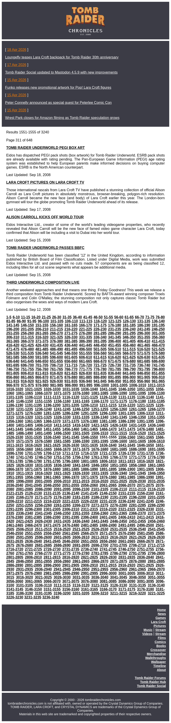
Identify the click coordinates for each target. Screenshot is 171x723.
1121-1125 (89, 397)
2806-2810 (33, 557)
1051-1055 (145, 389)
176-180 (114, 325)
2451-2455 (137, 521)
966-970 (12, 385)
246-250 (158, 329)
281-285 (100, 333)
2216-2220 (52, 501)
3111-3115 (62, 585)
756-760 (42, 369)
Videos (147, 634)
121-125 (114, 321)
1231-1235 (24, 409)
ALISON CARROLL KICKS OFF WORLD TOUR (45, 217)
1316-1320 (24, 417)
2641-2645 (52, 541)
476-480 (27, 349)
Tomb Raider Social (151, 686)
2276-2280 (118, 505)
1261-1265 (137, 409)
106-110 (71, 321)
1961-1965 (52, 477)
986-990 (71, 385)
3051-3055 (156, 577)
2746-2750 (126, 549)
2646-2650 (70, 541)
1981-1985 (126, 477)
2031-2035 (156, 481)
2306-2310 (70, 509)
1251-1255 (99, 409)
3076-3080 (89, 581)
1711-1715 (70, 453)
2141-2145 (89, 493)
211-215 (56, 329)
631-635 (158, 357)
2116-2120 (156, 489)
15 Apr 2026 (16, 80)
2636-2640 (33, 541)
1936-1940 (118, 473)
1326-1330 (62, 417)
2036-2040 (14, 485)
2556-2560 (52, 533)
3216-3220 (137, 593)
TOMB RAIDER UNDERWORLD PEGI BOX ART (45, 148)
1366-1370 (52, 421)
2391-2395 (70, 517)
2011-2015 (81, 481)
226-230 (100, 329)
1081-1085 (99, 393)
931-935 (70, 381)
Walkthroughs (155, 658)
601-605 (70, 357)
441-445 (85, 345)
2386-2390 (52, 517)
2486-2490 (108, 525)
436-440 (70, 345)
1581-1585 (62, 441)
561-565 (114, 353)
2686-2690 (62, 545)
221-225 (85, 329)
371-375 (42, 341)
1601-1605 (137, 441)
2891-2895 (33, 565)
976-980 (42, 385)
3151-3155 (52, 589)
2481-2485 (89, 525)
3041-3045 (118, 577)
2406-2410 (126, 517)
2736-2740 (89, 549)
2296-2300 (33, 509)
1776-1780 (156, 457)
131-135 (143, 321)
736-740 (143, 365)
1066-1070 (43, 393)
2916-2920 (126, 565)
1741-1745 (24, 457)
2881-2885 (156, 561)
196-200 (12, 329)
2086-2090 (43, 489)
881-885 (85, 377)
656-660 (70, 361)
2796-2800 (156, 553)
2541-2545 (156, 529)
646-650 (42, 361)
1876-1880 (52, 469)
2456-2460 (156, 521)
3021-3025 (43, 577)
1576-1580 (43, 441)
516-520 (143, 349)
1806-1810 (108, 461)
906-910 (158, 377)
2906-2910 (89, 565)
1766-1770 (118, 457)
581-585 (12, 357)
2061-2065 (108, 485)
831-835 (100, 373)
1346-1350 (137, 417)
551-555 (85, 353)
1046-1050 (126, 389)
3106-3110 (43, 585)
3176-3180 (145, 589)
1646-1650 (145, 445)
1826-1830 (24, 465)
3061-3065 (33, 581)
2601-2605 (62, 537)
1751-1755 (62, 457)
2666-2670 (145, 541)
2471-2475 (52, 525)
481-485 (42, 349)
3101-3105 (24, 585)
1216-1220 (126, 405)
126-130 (129, 321)
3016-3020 (24, 577)
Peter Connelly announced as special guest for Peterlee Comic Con (58, 102)
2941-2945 (62, 569)
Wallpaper (158, 662)
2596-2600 (43, 537)
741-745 (158, 365)
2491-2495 (126, 525)
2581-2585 (145, 533)
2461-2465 (14, 525)
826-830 (85, 373)
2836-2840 (145, 557)
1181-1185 (156, 401)
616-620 (114, 357)
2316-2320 (108, 509)
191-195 (158, 325)
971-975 (27, 385)
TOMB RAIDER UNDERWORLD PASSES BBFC (45, 248)
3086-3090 (126, 581)
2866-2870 (99, 561)
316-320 (42, 337)
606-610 (85, 357)
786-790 (129, 369)
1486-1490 (24, 433)
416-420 (12, 345)
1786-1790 (33, 461)
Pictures (160, 626)
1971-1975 (89, 477)
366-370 (27, 341)
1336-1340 (99, 417)
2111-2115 (137, 489)
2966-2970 (156, 569)
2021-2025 (118, 481)
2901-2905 (70, 565)
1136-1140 (145, 397)
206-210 (42, 329)
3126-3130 (118, 585)
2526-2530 (99, 529)
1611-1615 (14, 445)
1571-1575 (24, 441)
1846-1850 (99, 465)
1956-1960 (33, 477)
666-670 (100, 361)
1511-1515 (118, 433)
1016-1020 (14, 389)
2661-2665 (126, 541)
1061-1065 (24, 393)
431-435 (56, 345)
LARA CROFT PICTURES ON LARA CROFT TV (45, 182)
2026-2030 (137, 481)
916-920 (27, 381)
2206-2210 (14, 501)
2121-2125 (14, 493)
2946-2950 (81, 569)
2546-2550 (14, 533)
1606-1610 (156, 441)
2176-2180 (62, 497)
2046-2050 (52, 485)
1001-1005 (119, 385)
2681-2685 (43, 545)
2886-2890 (14, 565)
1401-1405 (24, 425)
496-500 (85, 349)
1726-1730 (126, 453)
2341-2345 (43, 513)
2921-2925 (145, 565)
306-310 (12, 337)
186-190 (143, 325)
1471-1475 (126, 429)
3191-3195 (43, 593)
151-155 (42, 325)
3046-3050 (137, 577)
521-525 (158, 349)
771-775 (85, 369)
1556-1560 (126, 437)
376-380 (56, 341)
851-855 (158, 373)
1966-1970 (70, 477)
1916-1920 (43, 473)
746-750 (12, 369)
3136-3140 (156, 585)
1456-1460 (70, 429)
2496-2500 (145, 525)
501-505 (100, 349)
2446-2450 (118, 521)
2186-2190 (99, 497)
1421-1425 (99, 425)
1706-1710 (52, 453)
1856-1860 (137, 465)
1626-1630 (70, 445)
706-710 (56, 365)
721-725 (100, 365)
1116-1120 (70, 397)
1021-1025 (33, 389)
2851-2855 (43, 561)
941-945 (100, 381)
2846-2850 (24, 561)
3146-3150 (33, 589)
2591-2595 (24, 537)
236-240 (129, 329)
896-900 (129, 377)
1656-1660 (24, 449)
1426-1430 (118, 425)
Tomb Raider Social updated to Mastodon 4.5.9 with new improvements (61, 72)
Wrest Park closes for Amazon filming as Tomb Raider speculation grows (62, 118)
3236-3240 (50, 597)
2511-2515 (43, 529)
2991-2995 (89, 573)
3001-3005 (126, 573)
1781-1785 (14, 461)
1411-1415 (62, 425)
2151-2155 (126, 493)
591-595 (42, 357)
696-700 (27, 365)
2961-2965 (137, 569)
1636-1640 (108, 445)
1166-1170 (99, 401)
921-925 (42, 381)
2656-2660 (108, 541)
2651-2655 (89, 541)
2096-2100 (81, 489)
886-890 (100, 377)
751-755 (27, 369)
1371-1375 (70, 421)
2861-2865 (81, 561)
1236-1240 (43, 409)
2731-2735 (70, 549)
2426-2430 (43, 521)
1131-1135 (126, 397)
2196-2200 (137, 497)
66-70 (139, 317)
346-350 (129, 337)
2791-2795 (137, 553)
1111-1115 (52, 397)
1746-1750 (43, 457)
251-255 (12, 333)
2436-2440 (81, 521)
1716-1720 (89, 453)
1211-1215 (108, 405)
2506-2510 (24, 529)
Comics (160, 642)
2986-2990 (70, 573)
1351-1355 (156, 417)
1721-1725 (108, 453)
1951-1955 (14, 477)
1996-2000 (24, 481)
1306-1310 (145, 413)
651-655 (56, 361)
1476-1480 (145, 429)
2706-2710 (137, 545)
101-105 (56, 321)
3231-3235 (32, 597)
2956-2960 (118, 569)
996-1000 (101, 385)
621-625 (129, 357)
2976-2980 (33, 573)
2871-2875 (118, 561)
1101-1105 (14, 397)
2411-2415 (145, 517)
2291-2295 (14, 509)
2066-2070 (126, 485)
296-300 (143, 333)
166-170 (85, 325)
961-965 (158, 381)
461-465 (143, 345)
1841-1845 (81, 465)
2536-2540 (137, 529)
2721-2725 (33, 549)
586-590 (27, 357)
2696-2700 (99, 545)
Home (161, 610)
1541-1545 (70, 437)
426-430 (42, 345)
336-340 (100, 337)
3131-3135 (137, 585)
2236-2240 (126, 501)
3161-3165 (89, 589)
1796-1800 (70, 461)
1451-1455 (52, 429)
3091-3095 (145, 581)
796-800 (158, 369)
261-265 (42, 333)
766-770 (70, 369)
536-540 (42, 353)
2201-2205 (156, 497)
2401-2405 (108, 517)
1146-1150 (24, 401)
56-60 (118, 317)
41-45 (87, 317)
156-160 (56, 325)
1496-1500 (62, 433)
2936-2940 (43, 569)
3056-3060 (14, 581)
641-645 (27, 361)
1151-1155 (43, 401)
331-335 (85, 337)
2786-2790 (118, 553)
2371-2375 (156, 513)
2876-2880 (137, 561)
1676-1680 (99, 449)
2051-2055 (70, 485)
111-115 (85, 321)
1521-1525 (156, 433)
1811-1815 (126, 461)
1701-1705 (33, 453)
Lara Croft (158, 622)
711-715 (70, 365)
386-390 (85, 341)
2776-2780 (81, 553)
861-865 (27, 377)
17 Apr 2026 (16, 65)
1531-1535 (33, 437)
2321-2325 (126, 509)
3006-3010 (145, 573)
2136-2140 (70, 493)
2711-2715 (156, 545)
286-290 (114, 333)
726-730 (114, 365)
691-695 (12, 365)
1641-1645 (126, 445)
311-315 (27, 337)
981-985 (56, 385)
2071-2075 (145, 485)
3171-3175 (126, 589)
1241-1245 (62, 409)
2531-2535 (118, 529)
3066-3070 (52, 581)
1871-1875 (33, 469)
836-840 (114, 373)
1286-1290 (70, 413)
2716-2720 (14, 549)
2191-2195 (118, 497)
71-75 (150, 317)
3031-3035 (81, 577)
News (162, 614)
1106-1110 (33, 397)
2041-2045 (33, 485)
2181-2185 (81, 497)
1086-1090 (118, 393)
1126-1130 (108, 397)
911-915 (12, 381)
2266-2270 (81, 505)
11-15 (25, 317)
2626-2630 (156, 537)
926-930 (56, 381)
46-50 (98, 317)
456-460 (129, 345)
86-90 (21, 321)
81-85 (10, 321)
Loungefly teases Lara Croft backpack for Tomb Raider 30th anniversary (61, 57)
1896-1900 (126, 469)
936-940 (85, 381)
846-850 (143, 373)
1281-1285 (52, 413)
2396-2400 (89, 517)
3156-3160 (70, 589)
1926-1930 (81, 473)
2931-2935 (24, 569)
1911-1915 (24, 473)
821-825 (70, 373)
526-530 (12, 353)
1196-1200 (52, 405)
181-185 (129, 325)
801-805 (12, 373)
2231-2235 (108, 501)
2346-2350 (62, 513)
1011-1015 (156, 385)
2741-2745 (108, 549)
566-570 (129, 353)
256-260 (27, 333)
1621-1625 (52, 445)
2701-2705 (118, 545)
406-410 (143, 341)
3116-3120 (81, 585)
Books (161, 646)
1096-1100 (156, 393)
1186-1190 (14, 405)
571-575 (143, 353)
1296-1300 (108, 413)
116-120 (100, 321)
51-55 (108, 317)
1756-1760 (81, 457)
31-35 (66, 317)
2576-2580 (126, 533)
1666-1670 (62, 449)
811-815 (42, 373)
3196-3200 (62, 593)
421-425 (27, 345)
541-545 (56, 353)
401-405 (129, 341)
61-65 (129, 317)
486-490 (56, 349)
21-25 (46, 317)
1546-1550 (89, 437)
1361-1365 (33, 421)
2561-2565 (70, 533)
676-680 (129, 361)
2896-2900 (52, 565)
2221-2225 (70, 501)
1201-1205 (70, 405)
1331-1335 (81, 417)
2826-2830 (108, 557)
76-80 (160, 317)
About (161, 670)
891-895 (114, 377)
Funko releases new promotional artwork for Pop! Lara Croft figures (58, 87)
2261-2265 (62, 505)
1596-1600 (118, 441)
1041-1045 (108, 389)
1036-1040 (89, 389)
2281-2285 (137, 505)
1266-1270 (156, 409)
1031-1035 (70, 389)
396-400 (114, 341)
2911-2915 (108, 565)
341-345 (114, 337)
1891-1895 (108, 469)
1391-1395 (145, 421)
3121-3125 (99, 585)
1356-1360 (14, 421)
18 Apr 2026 (16, 50)
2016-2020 (99, 481)
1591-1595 (99, 441)
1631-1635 (89, 445)
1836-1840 (62, 465)
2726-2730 (52, 549)
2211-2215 (33, 501)
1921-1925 (62, 473)
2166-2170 (24, 497)
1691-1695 (156, 449)
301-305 (158, 333)
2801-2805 (14, 557)
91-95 (32, 321)
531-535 (27, 353)
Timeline (159, 666)
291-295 (129, 333)
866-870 (42, 377)
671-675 (114, 361)
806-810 (27, 373)
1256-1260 (118, 409)
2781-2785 (99, 553)
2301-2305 (52, 509)
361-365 (12, 341)
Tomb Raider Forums (150, 678)
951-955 (129, 381)
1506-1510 (99, 433)
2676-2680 (24, 545)
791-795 (143, 369)
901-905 (143, 377)
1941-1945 (137, 473)
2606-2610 (81, 537)
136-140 (158, 321)
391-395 (100, 341)
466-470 (158, 345)
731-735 (129, 365)
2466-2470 (33, 525)
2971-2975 (14, 573)
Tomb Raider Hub (153, 682)
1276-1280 (33, 413)
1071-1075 (62, 393)
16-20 (36, 317)
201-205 (27, 329)
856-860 (12, 377)
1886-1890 (89, 469)
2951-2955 (99, 569)
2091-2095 (62, 489)
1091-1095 (137, 393)
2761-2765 (24, 553)
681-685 (143, 361)
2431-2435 (62, 521)
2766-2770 (43, 553)
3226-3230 (14, 597)
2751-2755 (145, 549)
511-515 (129, 349)
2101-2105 (99, 489)
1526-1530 (14, 437)
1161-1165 (81, 401)
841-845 (129, 373)
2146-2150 (108, 493)
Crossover (158, 650)
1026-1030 (52, 389)
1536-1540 (52, 437)
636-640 (12, 361)
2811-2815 (52, 557)
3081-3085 (108, 581)
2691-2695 (81, 545)
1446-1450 (33, 429)
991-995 (85, 385)
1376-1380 (89, 421)
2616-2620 (118, 537)
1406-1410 (43, 425)
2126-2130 (33, 493)
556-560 (100, 353)
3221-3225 (156, 593)
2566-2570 (89, 533)
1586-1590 (81, 441)
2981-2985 (52, 573)
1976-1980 (108, 477)
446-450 (100, 345)
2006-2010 (62, 481)
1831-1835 (43, 465)
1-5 (8, 317)
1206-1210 (89, 405)
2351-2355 (81, 513)
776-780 (100, 369)
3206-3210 (99, 593)
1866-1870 (14, 469)
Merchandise (156, 654)
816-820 (56, 373)
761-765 (56, 369)
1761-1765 (99, 457)
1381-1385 (108, 421)
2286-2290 (156, 505)
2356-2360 (99, 513)
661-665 (85, 361)
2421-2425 (24, 521)
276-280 (85, 333)
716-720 (85, 365)
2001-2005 (43, 481)
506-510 (114, 349)
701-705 (42, 365)
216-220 (70, 329)
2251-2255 (24, 505)
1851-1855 (118, 465)
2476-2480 (70, 525)
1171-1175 (118, 401)
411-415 (158, 341)
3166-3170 (108, 589)
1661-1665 (43, 449)
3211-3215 (118, 593)
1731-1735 (145, 453)
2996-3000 (108, 573)
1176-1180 (137, 401)
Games (160, 618)
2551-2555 (33, 533)
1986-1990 (145, 477)
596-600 (56, 357)
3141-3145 (14, 589)
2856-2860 (62, 561)
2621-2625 (137, 537)
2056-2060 (89, 485)
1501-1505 (81, 433)
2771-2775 (62, 553)
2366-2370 (137, 513)
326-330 (70, 337)
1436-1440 (156, 425)
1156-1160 (62, 401)
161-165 (70, 325)
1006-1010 (137, 385)
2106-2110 (118, 489)
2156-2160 (145, 493)
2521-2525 (81, 529)
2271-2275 (99, 505)
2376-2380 (14, 517)
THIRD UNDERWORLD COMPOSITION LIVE (42, 282)
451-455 (114, 345)
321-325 (56, 337)
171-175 (100, 325)
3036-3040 (99, 577)
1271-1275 (14, 413)
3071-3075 (70, 581)
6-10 (16, 317)
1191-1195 (33, 405)
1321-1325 (43, 417)
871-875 (56, 377)
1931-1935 (99, 473)
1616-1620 (33, 445)
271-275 (70, 333)
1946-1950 (156, 473)
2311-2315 (89, 509)
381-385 (70, 341)
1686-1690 (137, 449)
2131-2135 (52, 493)
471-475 (12, 349)
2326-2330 (145, 509)
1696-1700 (14, 453)
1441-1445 (14, 429)
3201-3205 (81, 593)
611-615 (100, 357)
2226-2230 (89, 501)
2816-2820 (70, 557)
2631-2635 (14, 541)
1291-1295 (89, 413)
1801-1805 (89, 461)
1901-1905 (145, 469)
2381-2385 (33, 517)
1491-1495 (43, 433)
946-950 (114, 381)
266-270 (56, 333)
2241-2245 (145, 501)
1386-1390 (126, 421)
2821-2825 (89, 557)
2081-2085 (24, 489)
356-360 (158, 337)
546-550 (70, 353)
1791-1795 (52, 461)
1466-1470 (108, 429)
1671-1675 (81, 449)
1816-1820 (145, 461)
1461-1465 (89, 429)
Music (148, 630)
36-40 (77, 317)
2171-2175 (43, 497)
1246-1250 (81, 409)
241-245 (143, 329)
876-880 (70, 377)
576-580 (158, 353)
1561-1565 (145, 437)
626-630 (143, 357)
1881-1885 (70, 469)
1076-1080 (81, 393)
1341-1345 (118, 417)
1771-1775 (137, 457)
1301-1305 (126, 413)
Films (162, 638)
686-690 (158, 361)
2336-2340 (24, 513)
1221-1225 (145, 405)
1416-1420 (81, 425)
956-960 (143, 381)
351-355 (143, 337)
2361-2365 (118, 513)
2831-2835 (126, 557)
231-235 (114, 329)
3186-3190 (24, 593)
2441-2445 (99, 521)
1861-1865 (156, 465)
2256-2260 (43, 505)
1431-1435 (137, 425)
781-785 (114, 369)
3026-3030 (62, 577)
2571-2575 (108, 533)
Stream (160, 630)
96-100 (43, 321)
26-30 (56, 317)
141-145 (12, 325)
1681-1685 (118, 449)
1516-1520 (137, 433)
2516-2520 (62, 529)
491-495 (70, 349)
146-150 (27, 325)
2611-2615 (99, 537)
